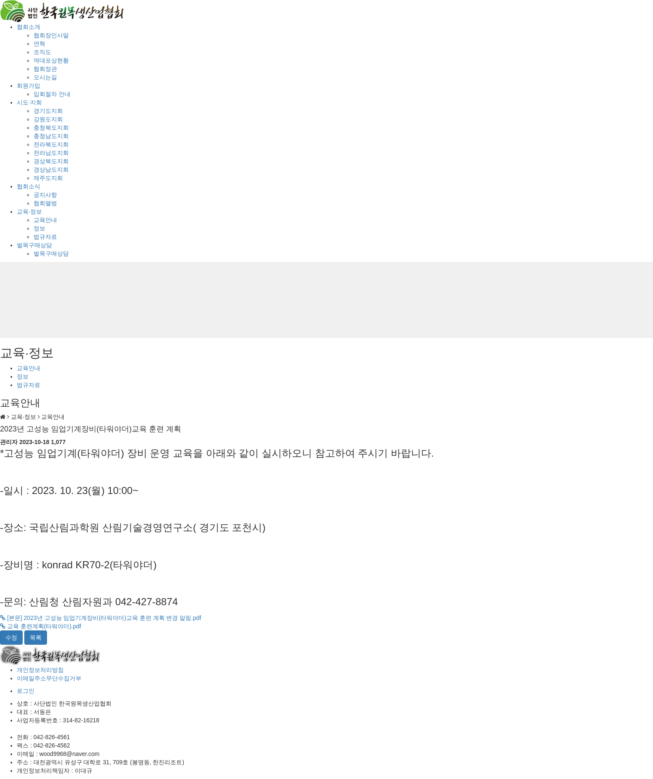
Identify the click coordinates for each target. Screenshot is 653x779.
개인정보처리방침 (40, 670)
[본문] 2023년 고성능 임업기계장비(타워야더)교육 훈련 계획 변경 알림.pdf (100, 617)
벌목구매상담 (34, 245)
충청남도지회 (51, 136)
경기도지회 (48, 110)
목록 (36, 637)
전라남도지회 (51, 152)
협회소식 (28, 186)
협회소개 (28, 27)
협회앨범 (45, 203)
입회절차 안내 (52, 94)
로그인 (25, 691)
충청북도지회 (51, 127)
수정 (11, 637)
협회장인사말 (51, 35)
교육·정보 (29, 211)
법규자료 (45, 236)
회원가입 (28, 85)
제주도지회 (48, 178)
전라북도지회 (51, 144)
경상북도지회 (51, 161)
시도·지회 (29, 102)
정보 (39, 228)
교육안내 (45, 220)
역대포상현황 (51, 60)
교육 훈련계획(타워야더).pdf (40, 626)
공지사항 (45, 194)
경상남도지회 (51, 169)
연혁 (39, 43)
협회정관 (45, 68)
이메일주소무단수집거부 (49, 678)
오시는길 (45, 77)
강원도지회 (48, 119)
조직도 (42, 52)
